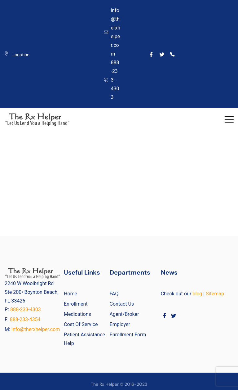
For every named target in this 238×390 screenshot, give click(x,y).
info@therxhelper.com (35, 329)
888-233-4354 (25, 319)
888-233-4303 (26, 309)
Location (20, 54)
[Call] (172, 54)
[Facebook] (151, 54)
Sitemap (215, 294)
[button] (229, 120)
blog (197, 294)
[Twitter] (162, 54)
